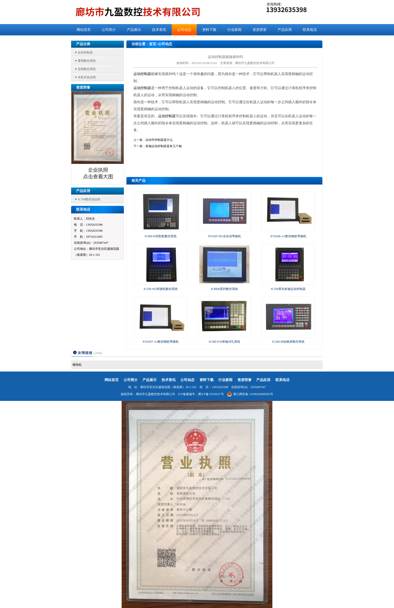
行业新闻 (234, 30)
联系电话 (310, 30)
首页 (152, 44)
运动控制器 (85, 52)
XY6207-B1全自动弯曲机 (224, 236)
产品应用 (285, 30)
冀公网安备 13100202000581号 (250, 394)
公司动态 (184, 30)
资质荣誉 (260, 30)
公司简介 (109, 30)
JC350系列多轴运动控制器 (288, 289)
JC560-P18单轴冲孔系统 (224, 341)
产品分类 (83, 44)
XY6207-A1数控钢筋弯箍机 (160, 341)
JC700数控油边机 (89, 199)
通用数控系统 (87, 61)
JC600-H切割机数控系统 (160, 236)
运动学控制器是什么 (159, 140)
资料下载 (209, 30)
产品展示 (134, 30)
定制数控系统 (87, 69)
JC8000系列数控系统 (224, 289)
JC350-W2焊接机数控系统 (160, 289)
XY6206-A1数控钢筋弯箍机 (288, 236)
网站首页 (84, 30)
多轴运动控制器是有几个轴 (163, 146)
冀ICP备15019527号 (211, 394)
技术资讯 (159, 30)
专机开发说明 (87, 77)
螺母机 (77, 365)
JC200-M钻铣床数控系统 (288, 341)
